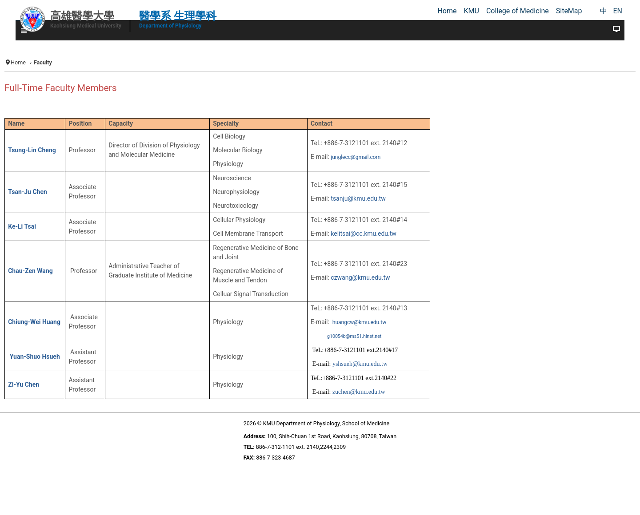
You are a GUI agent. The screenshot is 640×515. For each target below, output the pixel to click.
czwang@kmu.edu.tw (360, 277)
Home (18, 62)
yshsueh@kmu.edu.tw (360, 363)
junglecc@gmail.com (355, 157)
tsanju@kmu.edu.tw (358, 198)
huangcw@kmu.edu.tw (359, 322)
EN (617, 11)
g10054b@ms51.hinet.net (354, 336)
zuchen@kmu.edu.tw (358, 391)
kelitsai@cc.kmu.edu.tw (363, 233)
